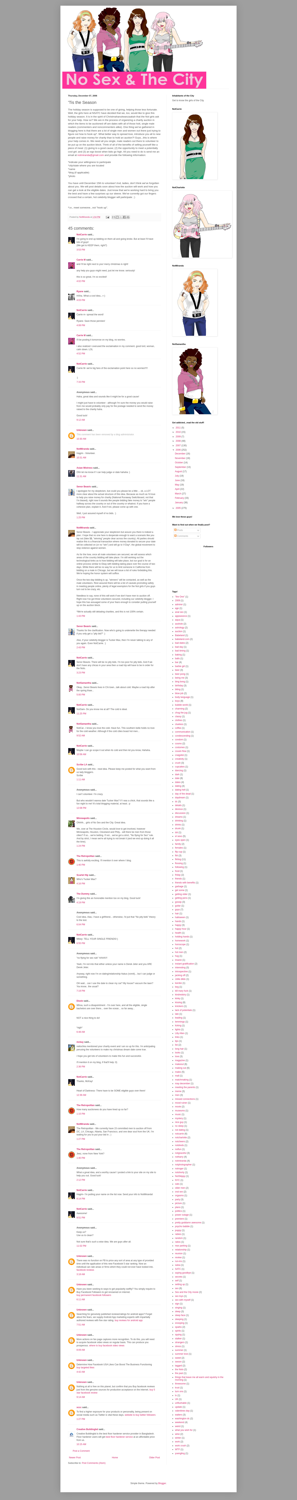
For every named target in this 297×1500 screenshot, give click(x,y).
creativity (179, 759)
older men (180, 1188)
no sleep (179, 1126)
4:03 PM (81, 300)
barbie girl (180, 666)
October (179, 462)
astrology (179, 627)
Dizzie (80, 1001)
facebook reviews (85, 1270)
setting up (180, 1284)
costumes (180, 747)
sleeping (179, 1319)
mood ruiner (181, 1103)
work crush (180, 1445)
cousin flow (180, 751)
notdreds (179, 1145)
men (177, 1095)
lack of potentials (183, 1010)
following (179, 867)
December (180, 453)
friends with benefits (185, 882)
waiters (178, 1414)
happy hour (180, 929)
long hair (179, 1048)
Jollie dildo (180, 979)
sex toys (179, 1296)
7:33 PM (81, 382)
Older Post (154, 1457)
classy (178, 716)
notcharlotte (181, 1137)
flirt (176, 855)
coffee (178, 728)
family (178, 844)
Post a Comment (81, 1451)
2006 (178, 450)
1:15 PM (81, 1113)
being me (179, 677)
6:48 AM (81, 1032)
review (178, 1257)
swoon (178, 1361)
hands (178, 921)
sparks (178, 1327)
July (177, 475)
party (177, 1199)
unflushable (181, 1403)
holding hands (182, 936)
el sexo (178, 836)
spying (178, 1334)
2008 (178, 441)
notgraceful (180, 1153)
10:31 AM (81, 457)
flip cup (178, 851)
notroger (179, 1168)
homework (180, 940)
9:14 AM (81, 1397)
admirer (179, 604)
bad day (179, 647)
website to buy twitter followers (140, 1415)
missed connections (185, 1099)
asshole (179, 623)
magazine (180, 1060)
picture (178, 1203)
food (177, 871)
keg (177, 987)
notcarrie (179, 1133)
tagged (178, 1365)
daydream (180, 797)
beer (177, 670)
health (178, 933)
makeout (179, 1064)
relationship (181, 1249)
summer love (181, 1354)
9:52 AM (81, 735)
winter (178, 1438)
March (178, 493)
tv (176, 1395)
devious (179, 809)
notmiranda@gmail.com (90, 155)
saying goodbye (183, 1272)
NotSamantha (84, 683)
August (179, 471)
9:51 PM (81, 1217)
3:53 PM (81, 249)
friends (178, 878)
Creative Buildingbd (87, 1429)
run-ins (178, 1261)
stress (178, 1346)
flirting (178, 859)
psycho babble (182, 1226)
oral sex (179, 1191)
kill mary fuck (181, 991)
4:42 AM (81, 1372)
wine (177, 1434)
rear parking (181, 1245)
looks (177, 1052)
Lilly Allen (179, 1033)
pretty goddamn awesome (188, 1222)
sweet (178, 1358)
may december (182, 1083)
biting (178, 689)
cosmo (178, 743)
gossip (178, 902)
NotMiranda (83, 449)
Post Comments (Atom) (94, 1463)
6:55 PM (81, 943)
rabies (178, 1234)
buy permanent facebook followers (94, 1295)
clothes (178, 720)
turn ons (179, 1391)
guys (177, 909)
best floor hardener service (119, 1437)
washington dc (182, 1418)
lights (177, 1029)
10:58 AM (81, 754)
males (178, 1072)
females (179, 847)
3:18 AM (81, 1274)
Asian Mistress (85, 468)
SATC (178, 1269)
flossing (179, 863)
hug (177, 956)
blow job (179, 693)
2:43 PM (81, 647)
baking (178, 654)
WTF (177, 1449)
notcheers (180, 1141)
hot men (179, 952)
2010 (178, 432)
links (177, 1037)
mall (177, 1075)
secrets (178, 1276)
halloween (180, 917)
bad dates (180, 643)
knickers (179, 1006)
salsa (177, 1265)
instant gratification (184, 963)
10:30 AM (81, 439)
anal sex (179, 612)
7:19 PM (81, 991)
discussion (180, 813)
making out (180, 1068)
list (176, 1045)
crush (178, 763)
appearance (181, 616)
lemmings (180, 1021)
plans (178, 1207)
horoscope (180, 944)
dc (176, 801)
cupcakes (180, 766)
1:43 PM (81, 616)
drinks (178, 824)
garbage (179, 886)
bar (176, 662)
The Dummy (83, 893)
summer (179, 1350)
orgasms (179, 1195)
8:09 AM (81, 1350)
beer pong (180, 674)
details (178, 805)
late (177, 1014)
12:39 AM (81, 1095)
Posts (178, 530)
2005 (178, 508)
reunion (179, 1253)
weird (178, 1426)
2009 (178, 436)
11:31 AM (81, 476)
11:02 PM (81, 1246)
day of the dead (183, 793)
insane (178, 960)
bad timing (180, 650)
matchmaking (181, 1079)
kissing (178, 1002)
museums (180, 1110)
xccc (79, 1407)
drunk (178, 828)
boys (177, 701)
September (181, 467)
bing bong (180, 681)
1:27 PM (81, 1139)
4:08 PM (81, 325)
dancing (179, 770)
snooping (179, 1323)
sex (177, 1288)
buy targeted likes (85, 1367)
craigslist (179, 755)
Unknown (82, 430)
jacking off (180, 975)
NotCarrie (82, 234)
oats (177, 1184)
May (177, 484)
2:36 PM (81, 1066)
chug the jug (181, 712)
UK (176, 1399)
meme (178, 1091)
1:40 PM (81, 865)
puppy (178, 1230)
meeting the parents (185, 1087)
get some (179, 890)
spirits (178, 1330)
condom (179, 739)
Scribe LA (82, 764)
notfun (178, 1149)
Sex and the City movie (186, 1292)
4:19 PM (81, 902)
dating (178, 786)
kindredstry (180, 994)
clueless (179, 724)
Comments (181, 536)
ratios (178, 1242)
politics (178, 1211)
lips (176, 1041)
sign (177, 1303)
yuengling (180, 1453)
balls (177, 658)
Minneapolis (83, 818)
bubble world (181, 705)
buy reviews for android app (128, 1320)
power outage (182, 1214)
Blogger (162, 1483)
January (179, 502)
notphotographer (183, 1164)
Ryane (80, 291)
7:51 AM (81, 1324)
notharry (179, 1157)
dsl (176, 832)
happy (178, 925)
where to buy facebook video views (106, 1345)
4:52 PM (81, 353)
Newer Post (75, 1457)
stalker (178, 1338)
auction (178, 631)
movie (178, 1106)
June (177, 480)
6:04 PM (81, 924)
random (179, 1238)
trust (177, 1387)
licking (178, 1025)
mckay (80, 1042)
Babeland (180, 635)
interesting (180, 967)
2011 (178, 427)
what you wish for (184, 1430)
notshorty (179, 1172)
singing (178, 1307)
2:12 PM (81, 1180)
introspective (181, 971)
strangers (179, 1342)
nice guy (179, 1122)
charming (179, 708)
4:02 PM (81, 281)
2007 (178, 445)
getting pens (181, 898)
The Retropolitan (86, 856)
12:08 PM (81, 808)
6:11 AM (81, 1299)
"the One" (180, 596)
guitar (178, 905)
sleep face (180, 1315)
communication (182, 731)
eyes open (180, 840)
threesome (180, 1383)
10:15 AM (81, 1444)
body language (182, 697)
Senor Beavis (84, 486)
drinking (179, 820)
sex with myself (182, 1300)
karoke (178, 983)
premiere (179, 1218)
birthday (179, 685)
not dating (180, 1130)
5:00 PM (81, 694)
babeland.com (182, 639)
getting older (181, 894)
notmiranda (180, 1160)
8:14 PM (81, 1198)
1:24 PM (81, 846)
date (177, 778)
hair (177, 913)
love (177, 1056)
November (180, 458)
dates (178, 782)
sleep (178, 1311)
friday (178, 875)
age (177, 608)
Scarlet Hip (82, 875)
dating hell (180, 789)
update (178, 1407)
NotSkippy (180, 1176)
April (177, 489)
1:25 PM (81, 517)
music (178, 1114)
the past (179, 1373)
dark (177, 774)
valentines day (182, 1410)
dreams (179, 817)
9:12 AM (81, 420)
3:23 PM (81, 672)
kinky (177, 998)
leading (178, 1017)
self (177, 1280)
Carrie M (81, 259)
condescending (182, 735)
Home (115, 1457)
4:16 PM (81, 883)
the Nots (179, 1369)
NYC (177, 1180)
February (179, 498)
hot (176, 948)
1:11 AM (81, 779)
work (177, 1441)
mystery (179, 1118)
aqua (177, 619)
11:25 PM (81, 713)
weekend (179, 1422)
